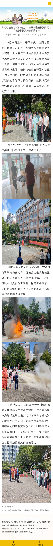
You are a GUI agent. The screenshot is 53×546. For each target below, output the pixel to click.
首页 (13, 543)
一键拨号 (40, 543)
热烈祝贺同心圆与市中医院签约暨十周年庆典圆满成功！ (28, 510)
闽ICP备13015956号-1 (10, 529)
